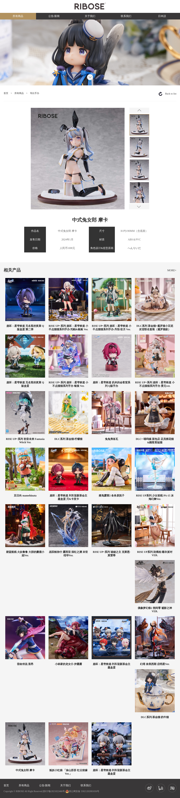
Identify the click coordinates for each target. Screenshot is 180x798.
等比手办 (34, 93)
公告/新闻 (54, 16)
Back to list (170, 93)
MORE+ (171, 270)
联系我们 (126, 16)
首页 (6, 93)
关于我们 (90, 16)
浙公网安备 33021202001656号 (82, 791)
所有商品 (18, 16)
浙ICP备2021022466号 (54, 791)
